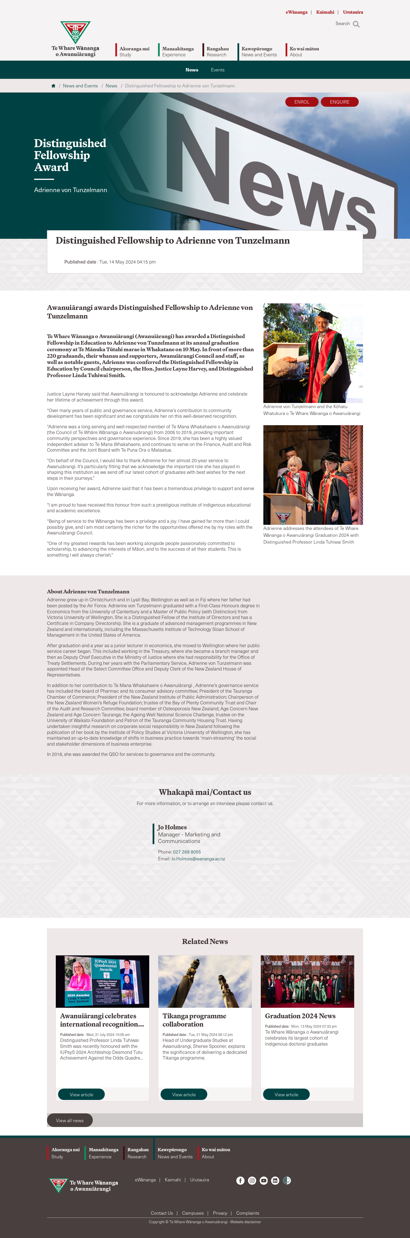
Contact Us (162, 1213)
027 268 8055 (187, 852)
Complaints (247, 1213)
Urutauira (353, 12)
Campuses (193, 1213)
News (192, 69)
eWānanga (297, 12)
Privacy (220, 1213)
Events (218, 70)
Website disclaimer (245, 1221)
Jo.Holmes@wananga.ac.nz (198, 858)
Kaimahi (325, 12)
